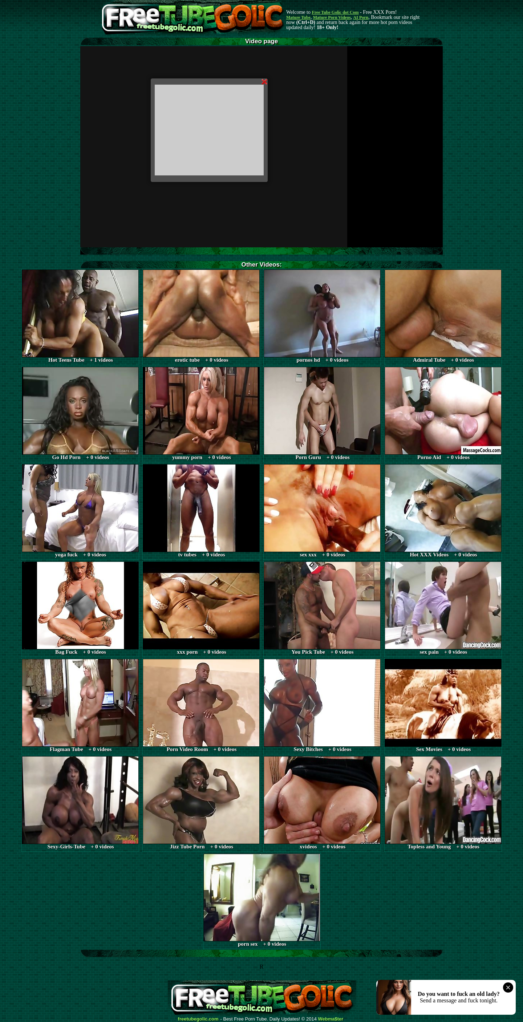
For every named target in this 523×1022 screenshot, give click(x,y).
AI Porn (361, 17)
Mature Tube (298, 17)
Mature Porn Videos (332, 17)
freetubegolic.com (198, 1019)
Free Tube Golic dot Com (335, 12)
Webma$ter (331, 1019)
